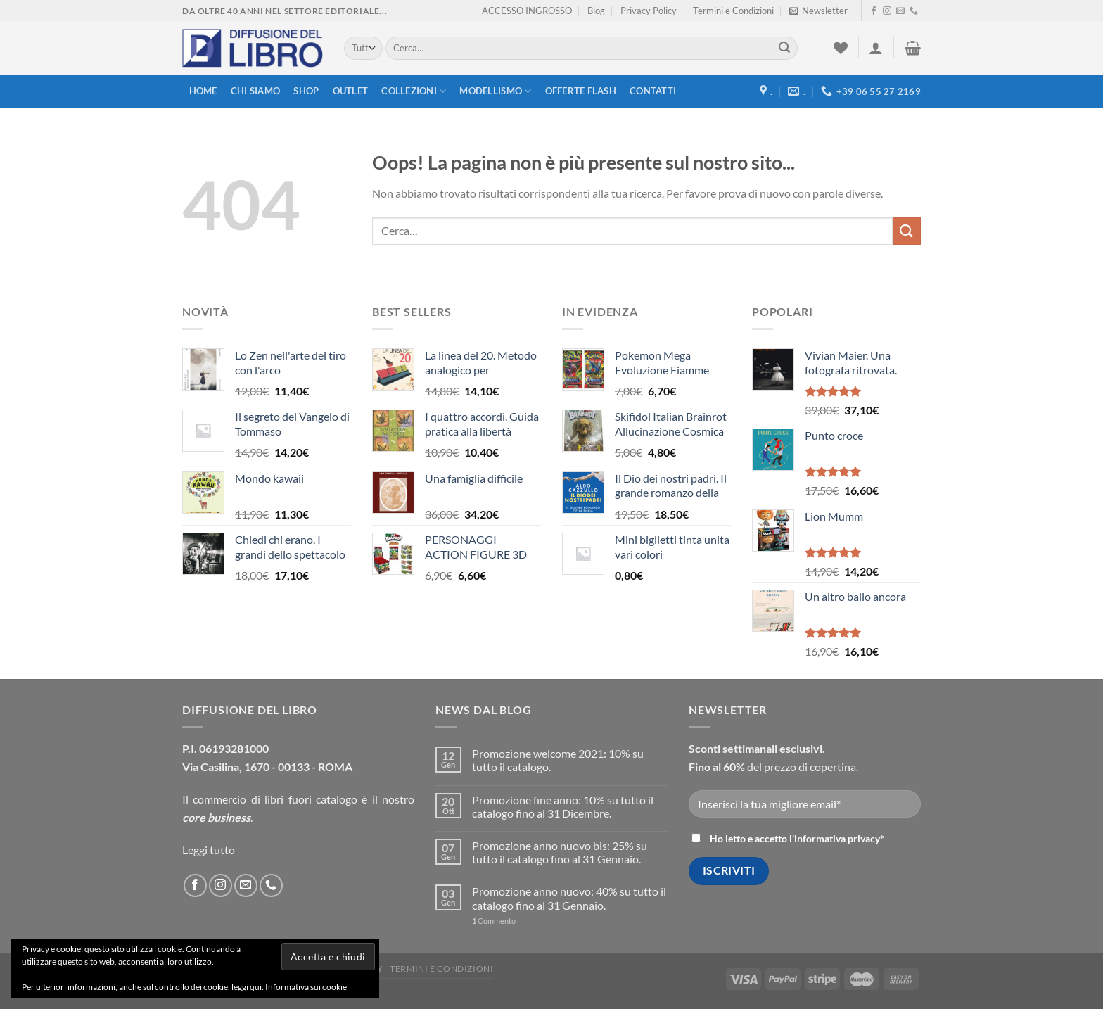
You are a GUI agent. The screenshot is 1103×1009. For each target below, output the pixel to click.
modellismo (495, 91)
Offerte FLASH (580, 90)
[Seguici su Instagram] (887, 11)
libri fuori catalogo (310, 799)
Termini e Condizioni (733, 10)
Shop (306, 90)
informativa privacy (837, 838)
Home (203, 90)
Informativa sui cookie (306, 987)
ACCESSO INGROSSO (527, 10)
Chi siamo (255, 90)
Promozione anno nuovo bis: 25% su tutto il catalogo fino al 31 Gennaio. (559, 852)
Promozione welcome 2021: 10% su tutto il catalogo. (558, 760)
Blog (596, 10)
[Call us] (914, 11)
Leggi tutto (208, 849)
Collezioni (413, 91)
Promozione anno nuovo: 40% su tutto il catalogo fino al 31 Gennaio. (569, 897)
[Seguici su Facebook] (873, 11)
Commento (494, 920)
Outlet (351, 90)
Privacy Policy (648, 10)
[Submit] (784, 49)
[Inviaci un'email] (900, 11)
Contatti (653, 90)
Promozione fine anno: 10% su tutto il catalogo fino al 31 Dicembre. (562, 806)
